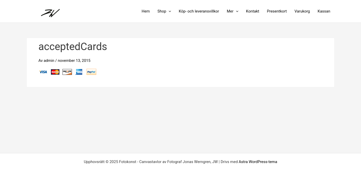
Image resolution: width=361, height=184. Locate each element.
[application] (168, 11)
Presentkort (277, 11)
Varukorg (302, 11)
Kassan (324, 11)
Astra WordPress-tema (258, 161)
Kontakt (252, 11)
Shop (164, 11)
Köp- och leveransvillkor (199, 11)
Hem (146, 11)
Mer (232, 11)
